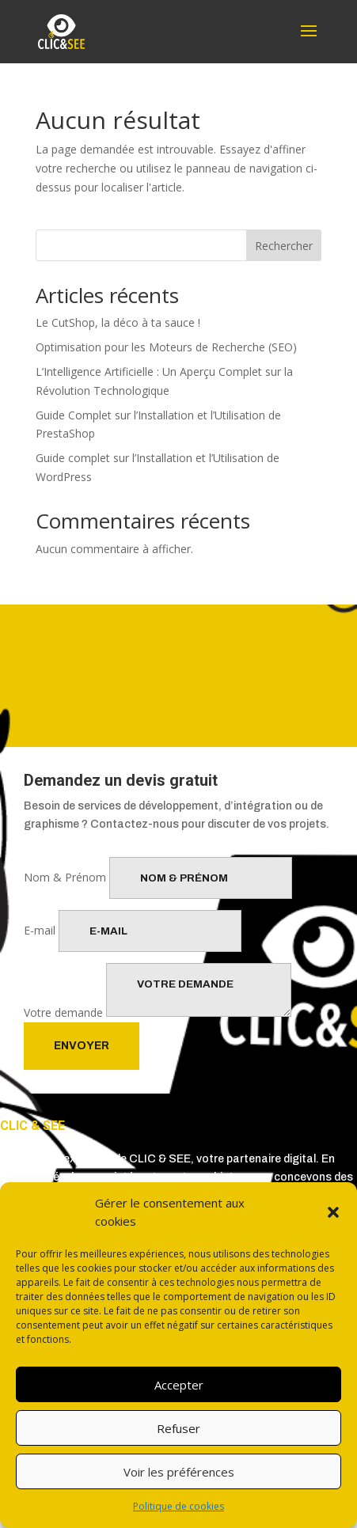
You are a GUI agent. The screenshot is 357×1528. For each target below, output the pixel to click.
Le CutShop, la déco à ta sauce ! (118, 322)
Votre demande (63, 1012)
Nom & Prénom (65, 877)
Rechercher (284, 245)
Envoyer (81, 1046)
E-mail (39, 930)
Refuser (178, 1428)
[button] (333, 1212)
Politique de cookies (178, 1506)
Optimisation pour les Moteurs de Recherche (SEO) (166, 347)
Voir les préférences (178, 1472)
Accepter (178, 1385)
